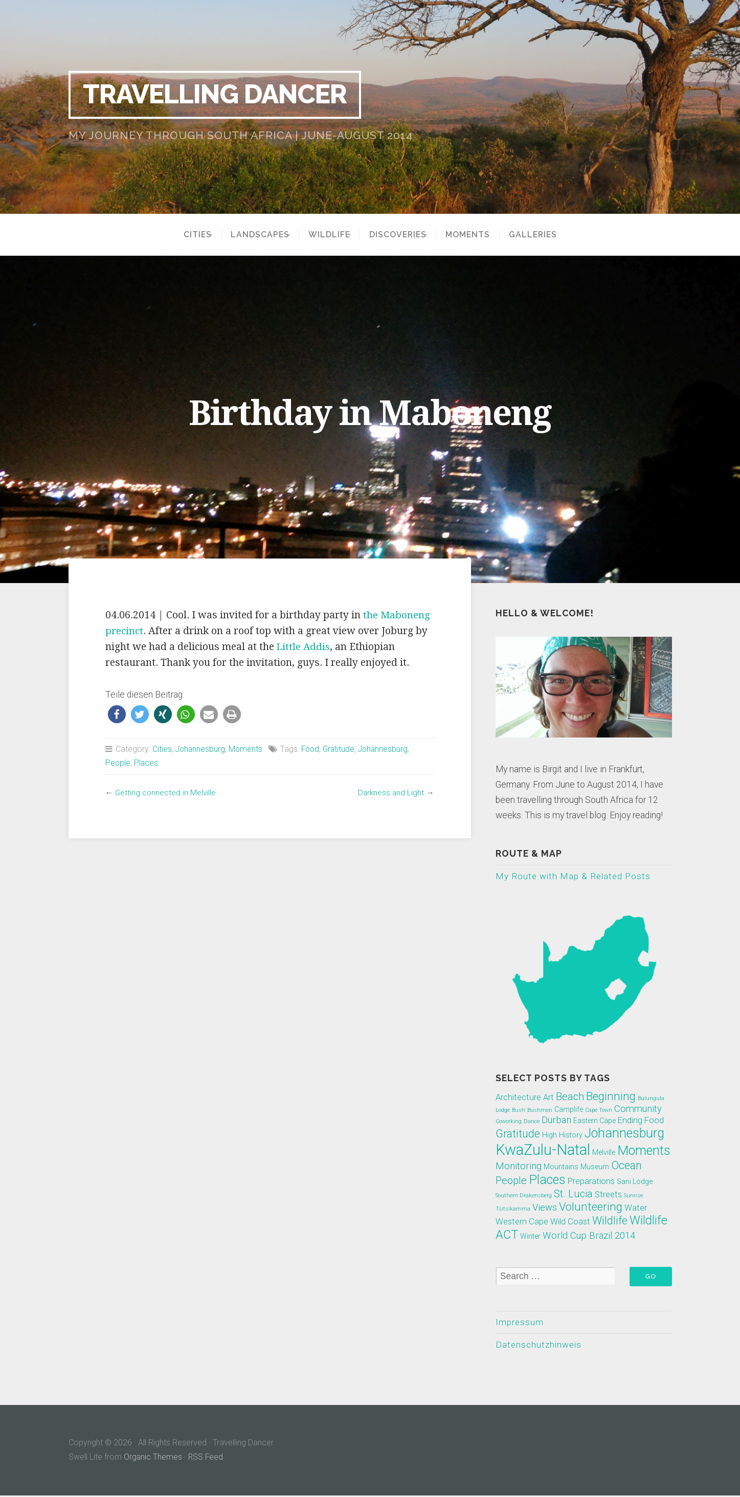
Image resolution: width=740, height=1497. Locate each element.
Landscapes (252, 234)
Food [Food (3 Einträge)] (654, 1121)
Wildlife (329, 234)
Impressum (520, 1322)
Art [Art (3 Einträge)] (548, 1098)
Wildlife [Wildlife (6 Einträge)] (609, 1221)
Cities (183, 234)
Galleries (547, 234)
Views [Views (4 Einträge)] (544, 1208)
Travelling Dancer (221, 94)
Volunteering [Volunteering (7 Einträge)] (590, 1207)
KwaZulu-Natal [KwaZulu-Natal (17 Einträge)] (543, 1150)
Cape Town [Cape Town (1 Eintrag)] (598, 1110)
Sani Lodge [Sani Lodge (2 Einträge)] (635, 1182)
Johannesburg (201, 749)
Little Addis (304, 647)
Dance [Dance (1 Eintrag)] (532, 1122)
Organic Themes (153, 1458)
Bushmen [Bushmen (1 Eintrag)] (539, 1110)
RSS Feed (207, 1458)
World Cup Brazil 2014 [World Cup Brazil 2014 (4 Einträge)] (589, 1236)
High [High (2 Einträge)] (549, 1135)
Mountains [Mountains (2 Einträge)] (561, 1167)
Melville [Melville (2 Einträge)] (603, 1153)
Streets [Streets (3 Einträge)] (608, 1195)
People (118, 763)
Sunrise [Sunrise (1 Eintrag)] (633, 1196)
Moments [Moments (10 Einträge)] (643, 1151)
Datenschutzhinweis (540, 1345)
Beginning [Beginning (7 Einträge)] (611, 1096)
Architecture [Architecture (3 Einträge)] (518, 1098)
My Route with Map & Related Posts (574, 876)
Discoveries (404, 234)
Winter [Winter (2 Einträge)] (530, 1237)
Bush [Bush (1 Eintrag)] (518, 1110)
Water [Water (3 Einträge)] (635, 1208)
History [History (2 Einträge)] (570, 1135)
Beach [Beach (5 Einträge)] (570, 1097)
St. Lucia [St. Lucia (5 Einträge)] (573, 1194)
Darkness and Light (390, 792)
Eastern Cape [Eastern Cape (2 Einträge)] (594, 1121)
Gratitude (342, 749)
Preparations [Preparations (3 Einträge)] (591, 1182)
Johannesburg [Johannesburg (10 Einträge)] (624, 1133)
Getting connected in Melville (166, 792)
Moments (481, 234)
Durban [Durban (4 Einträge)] (556, 1120)
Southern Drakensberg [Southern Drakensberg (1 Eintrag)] (524, 1196)
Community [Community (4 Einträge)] (638, 1109)
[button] (117, 714)
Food (313, 749)
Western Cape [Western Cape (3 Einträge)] (522, 1222)
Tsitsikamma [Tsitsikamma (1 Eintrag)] (513, 1209)
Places (146, 763)
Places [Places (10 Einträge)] (547, 1180)
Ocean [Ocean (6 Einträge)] (626, 1165)
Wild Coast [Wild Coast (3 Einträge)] (570, 1222)
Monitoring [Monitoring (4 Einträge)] (519, 1166)
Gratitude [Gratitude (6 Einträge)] (518, 1134)
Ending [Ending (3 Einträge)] (630, 1121)
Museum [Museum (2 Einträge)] (594, 1167)
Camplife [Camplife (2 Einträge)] (568, 1110)
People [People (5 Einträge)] (511, 1181)
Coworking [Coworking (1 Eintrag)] (509, 1122)
